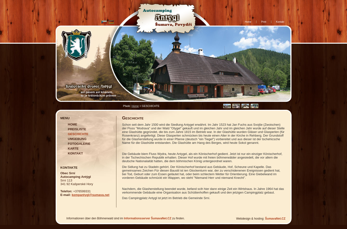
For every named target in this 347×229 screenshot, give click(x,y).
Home (135, 105)
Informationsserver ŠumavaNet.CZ (147, 218)
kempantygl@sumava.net (90, 195)
